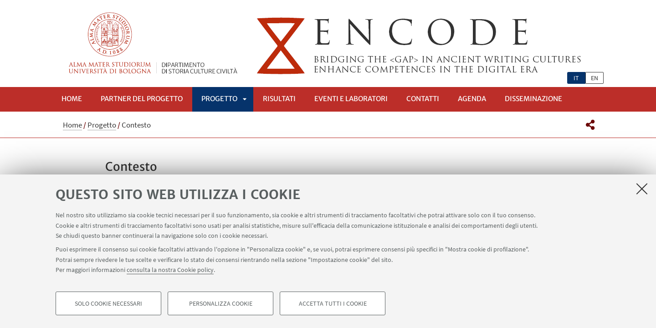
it (576, 78)
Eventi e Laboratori (351, 98)
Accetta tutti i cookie (333, 303)
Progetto (219, 98)
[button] (590, 124)
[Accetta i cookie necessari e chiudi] (642, 188)
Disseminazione (533, 98)
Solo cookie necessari (108, 303)
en (594, 78)
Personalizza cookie (220, 303)
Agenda (472, 98)
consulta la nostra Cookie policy (170, 270)
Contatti (422, 98)
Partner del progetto (142, 98)
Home (72, 98)
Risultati (279, 98)
